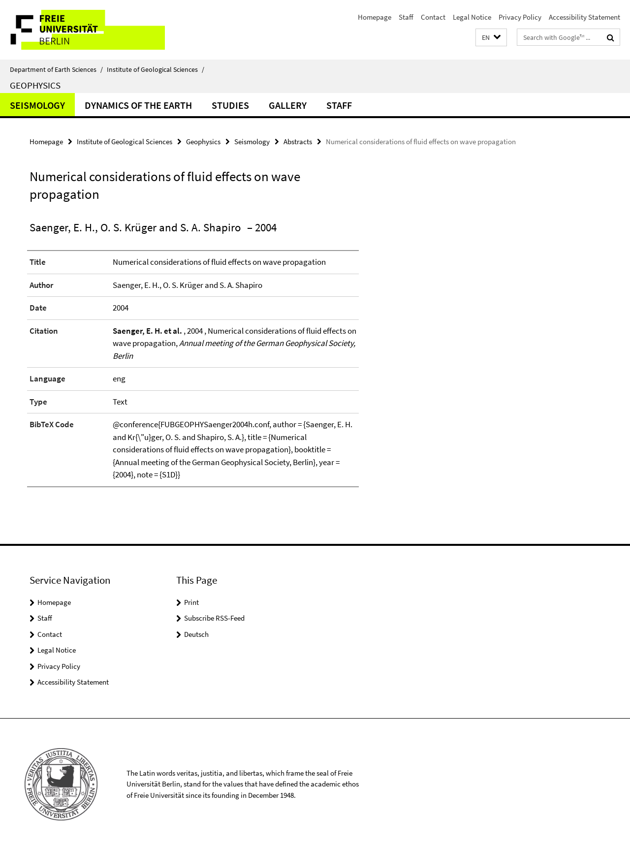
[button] (491, 38)
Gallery (288, 105)
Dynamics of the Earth (138, 105)
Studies (230, 105)
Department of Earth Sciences (56, 69)
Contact (433, 17)
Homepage (374, 17)
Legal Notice (472, 17)
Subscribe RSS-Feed (214, 618)
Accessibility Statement (584, 17)
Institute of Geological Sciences (155, 69)
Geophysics (35, 85)
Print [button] (191, 602)
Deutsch (196, 634)
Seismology (37, 105)
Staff (406, 17)
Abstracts (298, 141)
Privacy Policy (520, 17)
